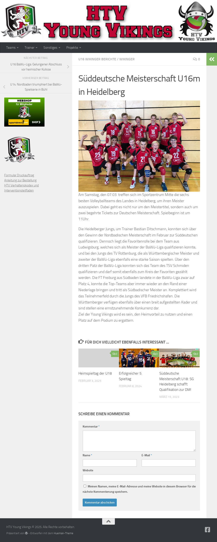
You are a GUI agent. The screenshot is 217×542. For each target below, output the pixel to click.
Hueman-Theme (63, 533)
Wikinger (127, 59)
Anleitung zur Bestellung (20, 180)
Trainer (29, 48)
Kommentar (91, 426)
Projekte (72, 48)
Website (88, 470)
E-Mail (147, 455)
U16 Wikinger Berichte (97, 59)
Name (87, 455)
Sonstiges (50, 48)
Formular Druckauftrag (19, 175)
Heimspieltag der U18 (95, 373)
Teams (10, 48)
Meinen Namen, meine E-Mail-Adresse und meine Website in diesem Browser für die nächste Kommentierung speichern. (139, 489)
